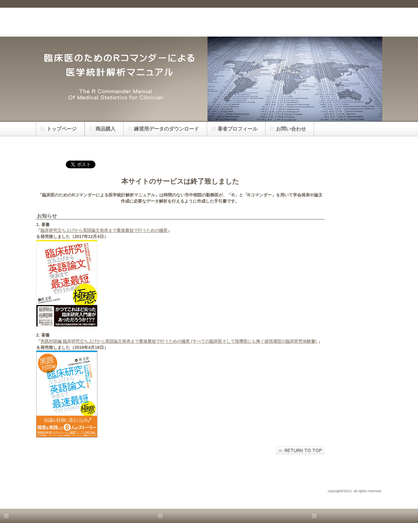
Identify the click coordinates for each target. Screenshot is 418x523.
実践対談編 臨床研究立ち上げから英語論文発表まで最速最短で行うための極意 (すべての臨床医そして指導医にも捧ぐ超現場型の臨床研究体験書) (179, 341)
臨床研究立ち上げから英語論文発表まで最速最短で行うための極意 (103, 230)
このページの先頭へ (300, 450)
